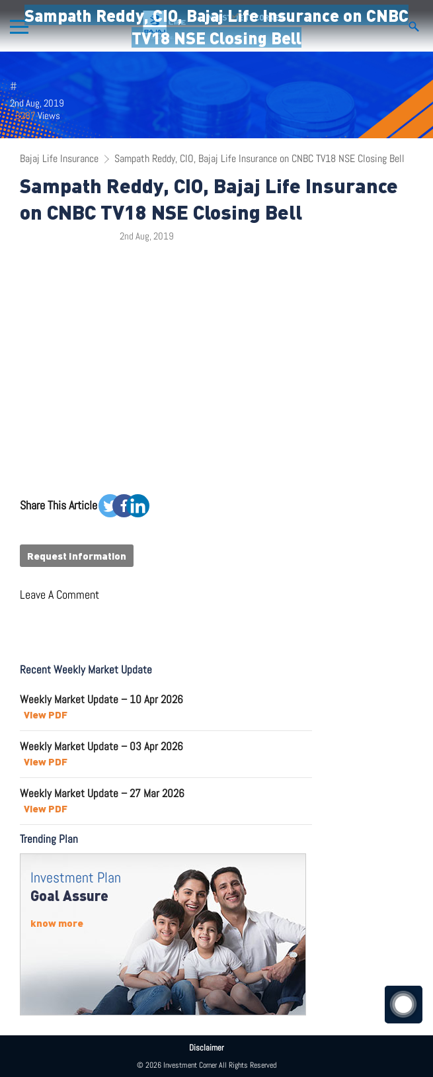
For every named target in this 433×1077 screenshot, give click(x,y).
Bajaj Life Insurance (59, 158)
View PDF (45, 714)
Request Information (76, 556)
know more (56, 923)
